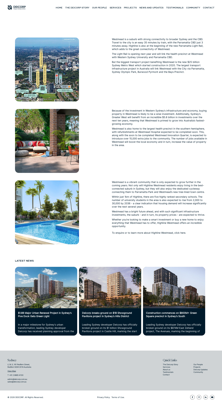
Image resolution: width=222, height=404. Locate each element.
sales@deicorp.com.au (17, 381)
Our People (99, 7)
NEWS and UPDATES (151, 7)
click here (179, 232)
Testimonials (174, 7)
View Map (12, 371)
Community (193, 7)
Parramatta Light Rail (191, 45)
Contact (208, 7)
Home (59, 7)
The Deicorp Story (77, 7)
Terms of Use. (118, 397)
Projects (130, 7)
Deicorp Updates (200, 369)
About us (166, 369)
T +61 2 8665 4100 (15, 375)
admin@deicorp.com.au (17, 379)
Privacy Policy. (103, 397)
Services (115, 7)
